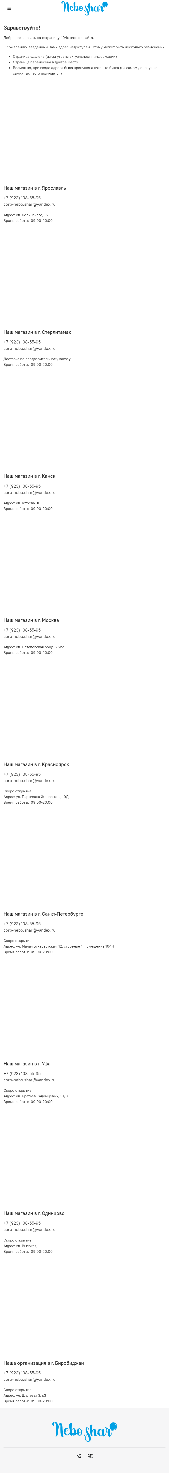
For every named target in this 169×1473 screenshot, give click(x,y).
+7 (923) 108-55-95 (22, 198)
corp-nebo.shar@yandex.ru (29, 204)
